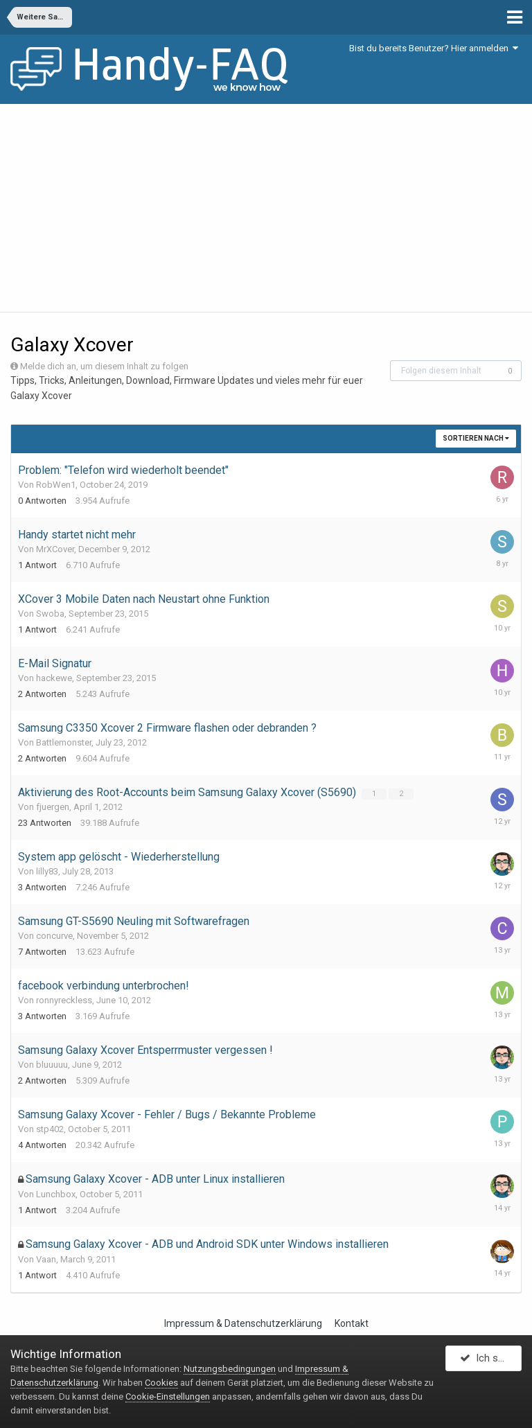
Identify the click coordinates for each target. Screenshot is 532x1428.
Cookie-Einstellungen (167, 1396)
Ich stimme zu (491, 1361)
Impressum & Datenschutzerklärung (243, 1323)
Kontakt (352, 1323)
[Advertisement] (266, 208)
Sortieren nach (476, 438)
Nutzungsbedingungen (230, 1369)
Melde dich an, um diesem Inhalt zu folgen (104, 366)
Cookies (161, 1382)
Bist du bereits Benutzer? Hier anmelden (433, 48)
